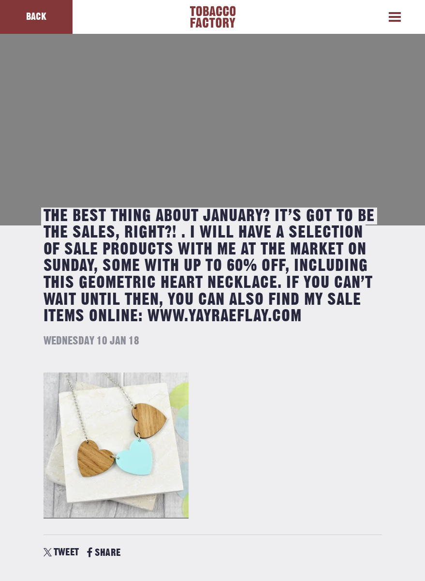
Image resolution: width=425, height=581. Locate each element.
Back (36, 17)
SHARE (104, 553)
